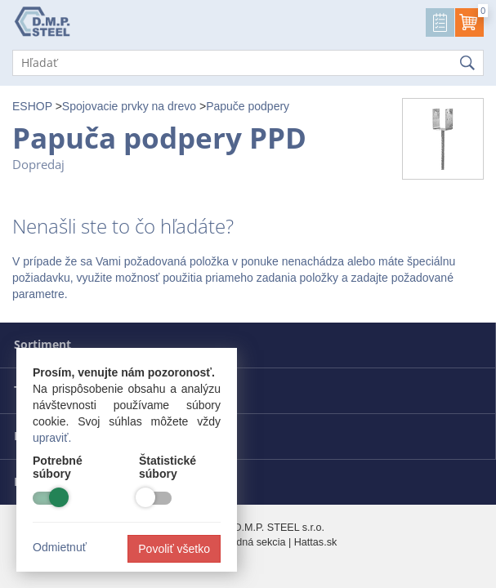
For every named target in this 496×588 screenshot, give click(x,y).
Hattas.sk (315, 542)
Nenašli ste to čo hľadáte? (123, 226)
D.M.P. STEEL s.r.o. (279, 527)
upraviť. (52, 437)
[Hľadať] (248, 63)
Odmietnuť (60, 547)
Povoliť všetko (174, 548)
